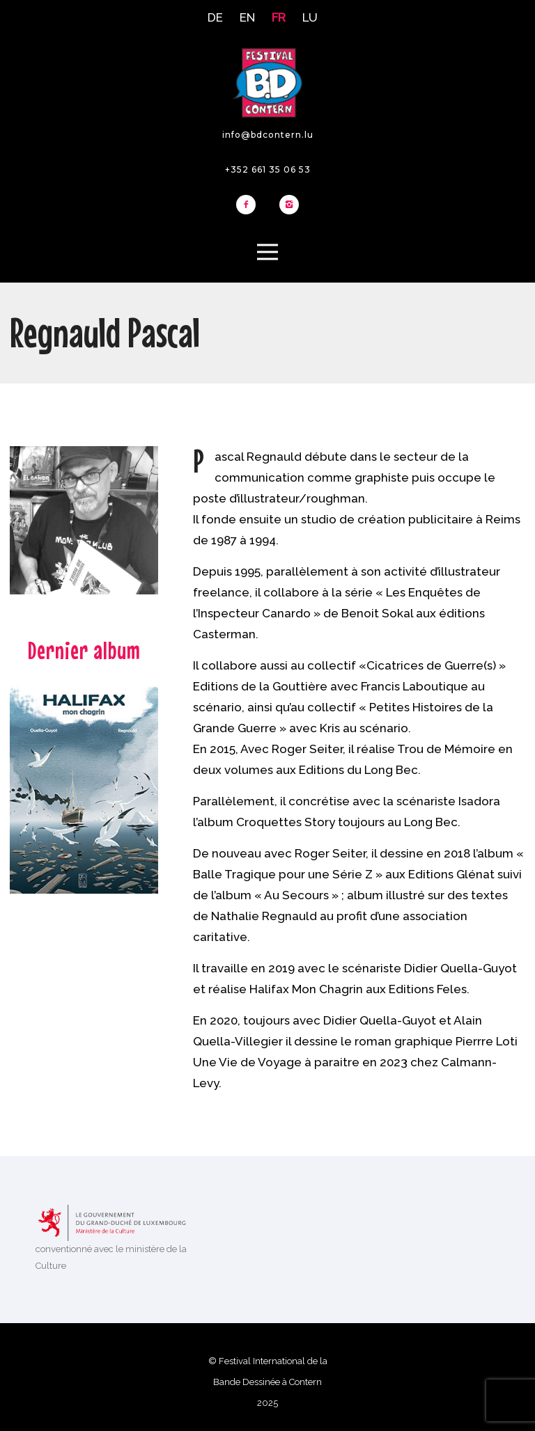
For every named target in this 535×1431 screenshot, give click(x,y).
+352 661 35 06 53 (268, 169)
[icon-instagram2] (289, 205)
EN (247, 17)
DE (215, 17)
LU (310, 17)
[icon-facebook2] (249, 205)
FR (279, 17)
